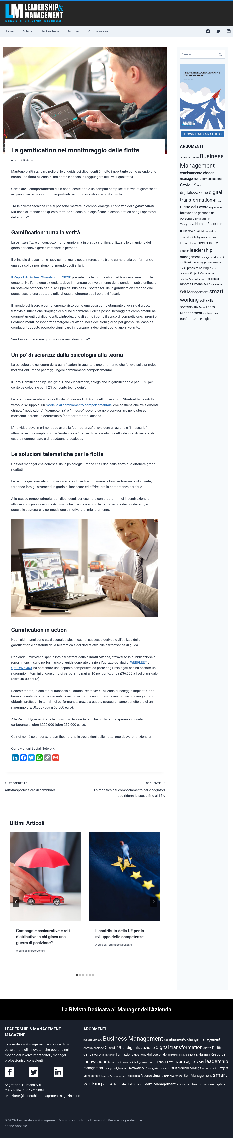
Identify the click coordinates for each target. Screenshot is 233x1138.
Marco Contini (36, 950)
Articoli (28, 31)
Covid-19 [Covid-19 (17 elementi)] (188, 185)
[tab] (77, 975)
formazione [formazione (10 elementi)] (188, 213)
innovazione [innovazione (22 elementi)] (192, 230)
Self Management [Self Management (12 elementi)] (194, 292)
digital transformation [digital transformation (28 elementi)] (179, 1047)
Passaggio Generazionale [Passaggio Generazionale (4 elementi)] (208, 262)
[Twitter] (218, 31)
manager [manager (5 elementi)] (205, 257)
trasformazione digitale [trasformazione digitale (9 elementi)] (196, 319)
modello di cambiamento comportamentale (79, 405)
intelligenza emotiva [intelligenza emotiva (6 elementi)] (204, 237)
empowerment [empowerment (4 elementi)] (216, 207)
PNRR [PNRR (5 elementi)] (183, 268)
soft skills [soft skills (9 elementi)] (206, 300)
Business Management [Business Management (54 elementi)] (133, 1038)
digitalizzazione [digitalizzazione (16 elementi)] (194, 192)
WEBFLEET (138, 662)
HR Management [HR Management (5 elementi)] (188, 1054)
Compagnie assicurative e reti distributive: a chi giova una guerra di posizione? (43, 936)
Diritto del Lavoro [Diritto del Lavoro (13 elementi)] (194, 207)
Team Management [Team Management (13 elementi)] (159, 1084)
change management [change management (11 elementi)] (203, 1039)
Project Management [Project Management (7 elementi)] (203, 273)
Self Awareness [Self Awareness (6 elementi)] (213, 284)
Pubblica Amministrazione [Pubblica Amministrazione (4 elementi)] (192, 279)
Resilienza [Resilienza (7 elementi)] (212, 278)
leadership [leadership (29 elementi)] (201, 250)
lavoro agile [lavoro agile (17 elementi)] (207, 242)
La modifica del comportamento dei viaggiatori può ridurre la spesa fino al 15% (126, 789)
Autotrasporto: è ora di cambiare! (43, 786)
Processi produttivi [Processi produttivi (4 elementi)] (209, 1068)
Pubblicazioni (98, 31)
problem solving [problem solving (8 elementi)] (198, 268)
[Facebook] (208, 31)
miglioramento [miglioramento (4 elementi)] (218, 257)
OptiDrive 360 (21, 668)
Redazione (29, 160)
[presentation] (45, 876)
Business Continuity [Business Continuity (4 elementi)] (189, 157)
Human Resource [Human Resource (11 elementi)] (208, 224)
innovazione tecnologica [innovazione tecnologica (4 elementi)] (119, 1062)
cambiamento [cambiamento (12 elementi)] (191, 173)
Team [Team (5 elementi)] (202, 307)
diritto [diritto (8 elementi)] (217, 200)
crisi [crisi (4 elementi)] (199, 185)
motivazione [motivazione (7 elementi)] (188, 262)
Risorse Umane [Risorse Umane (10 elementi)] (191, 284)
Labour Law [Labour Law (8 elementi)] (188, 243)
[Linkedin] (228, 31)
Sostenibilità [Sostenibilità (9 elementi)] (189, 307)
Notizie (73, 31)
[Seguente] (153, 902)
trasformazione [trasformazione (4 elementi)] (210, 313)
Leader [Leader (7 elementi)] (184, 250)
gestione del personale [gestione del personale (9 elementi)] (150, 1054)
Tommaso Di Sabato (119, 944)
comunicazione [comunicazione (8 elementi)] (212, 179)
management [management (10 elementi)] (190, 257)
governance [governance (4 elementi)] (200, 219)
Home (9, 31)
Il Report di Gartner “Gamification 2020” (41, 277)
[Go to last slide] (16, 902)
